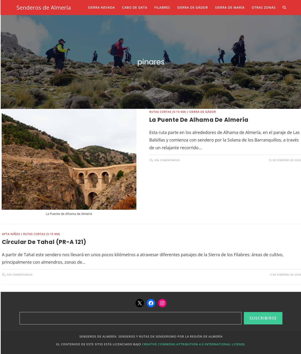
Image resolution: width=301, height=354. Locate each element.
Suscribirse (263, 318)
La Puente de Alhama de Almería (199, 120)
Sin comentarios (167, 160)
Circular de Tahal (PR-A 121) (44, 242)
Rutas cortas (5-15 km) (167, 112)
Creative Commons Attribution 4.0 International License (193, 344)
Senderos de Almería (43, 7)
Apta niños (11, 234)
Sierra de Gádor (202, 112)
